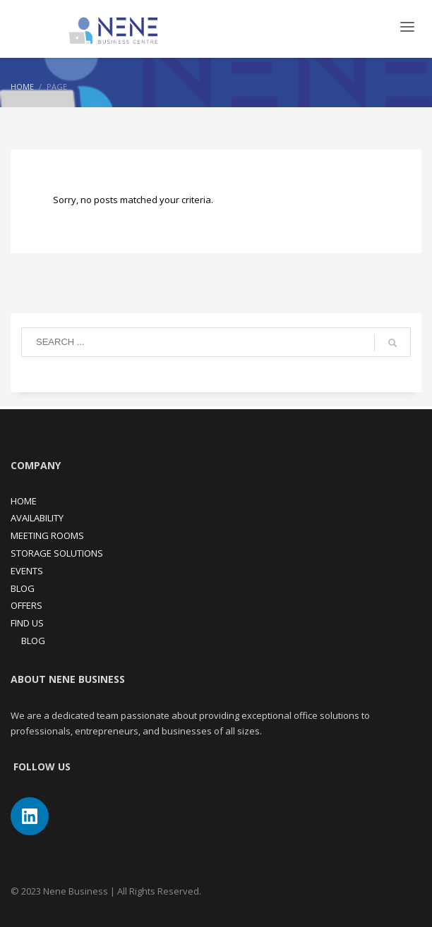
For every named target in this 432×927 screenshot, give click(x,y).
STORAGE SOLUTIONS (57, 553)
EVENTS (27, 570)
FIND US (27, 623)
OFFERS (26, 605)
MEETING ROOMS (47, 535)
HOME (24, 501)
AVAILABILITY (37, 517)
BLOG (23, 588)
